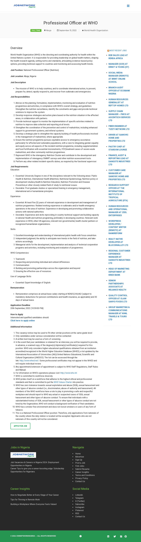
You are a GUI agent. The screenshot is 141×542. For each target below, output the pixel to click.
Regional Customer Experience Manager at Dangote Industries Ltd (119, 257)
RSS (77, 513)
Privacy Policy (81, 478)
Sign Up (78, 460)
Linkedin (79, 495)
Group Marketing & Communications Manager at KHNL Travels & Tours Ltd (119, 313)
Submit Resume (82, 469)
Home (78, 453)
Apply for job (20, 426)
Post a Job (80, 463)
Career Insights (82, 472)
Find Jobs (79, 466)
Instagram (79, 507)
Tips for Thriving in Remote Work (25, 499)
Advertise (79, 457)
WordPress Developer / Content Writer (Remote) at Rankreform (117, 227)
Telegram (79, 498)
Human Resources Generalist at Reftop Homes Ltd (118, 102)
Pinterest (79, 510)
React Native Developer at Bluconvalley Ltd (118, 242)
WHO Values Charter (63, 382)
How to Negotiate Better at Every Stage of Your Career (34, 495)
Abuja (48, 30)
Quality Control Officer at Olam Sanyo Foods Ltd (118, 298)
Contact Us (80, 481)
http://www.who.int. (68, 373)
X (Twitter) (80, 501)
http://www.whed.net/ (29, 360)
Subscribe (79, 504)
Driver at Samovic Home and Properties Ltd (118, 138)
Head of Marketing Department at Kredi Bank (119, 272)
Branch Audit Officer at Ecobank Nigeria (119, 90)
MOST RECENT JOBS (118, 51)
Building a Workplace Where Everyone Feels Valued (33, 504)
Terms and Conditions (85, 475)
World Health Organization (96, 30)
